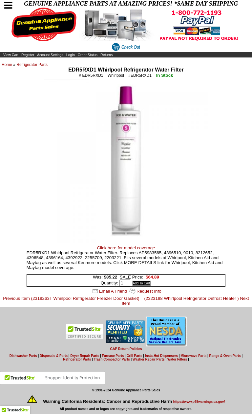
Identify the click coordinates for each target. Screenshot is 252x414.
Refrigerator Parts (32, 64)
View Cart (10, 55)
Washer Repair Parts (148, 359)
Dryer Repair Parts (84, 356)
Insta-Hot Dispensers (161, 356)
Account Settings (50, 55)
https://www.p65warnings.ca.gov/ (199, 402)
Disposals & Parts (54, 356)
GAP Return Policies (126, 349)
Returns (106, 55)
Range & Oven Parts (225, 356)
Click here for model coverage (126, 247)
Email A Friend (113, 291)
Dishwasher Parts (23, 356)
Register (27, 55)
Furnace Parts (113, 356)
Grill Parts (134, 356)
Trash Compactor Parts (112, 359)
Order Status (87, 55)
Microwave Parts (193, 356)
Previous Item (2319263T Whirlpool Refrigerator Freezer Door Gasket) (71, 298)
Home (7, 64)
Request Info (148, 291)
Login (70, 55)
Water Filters (177, 359)
